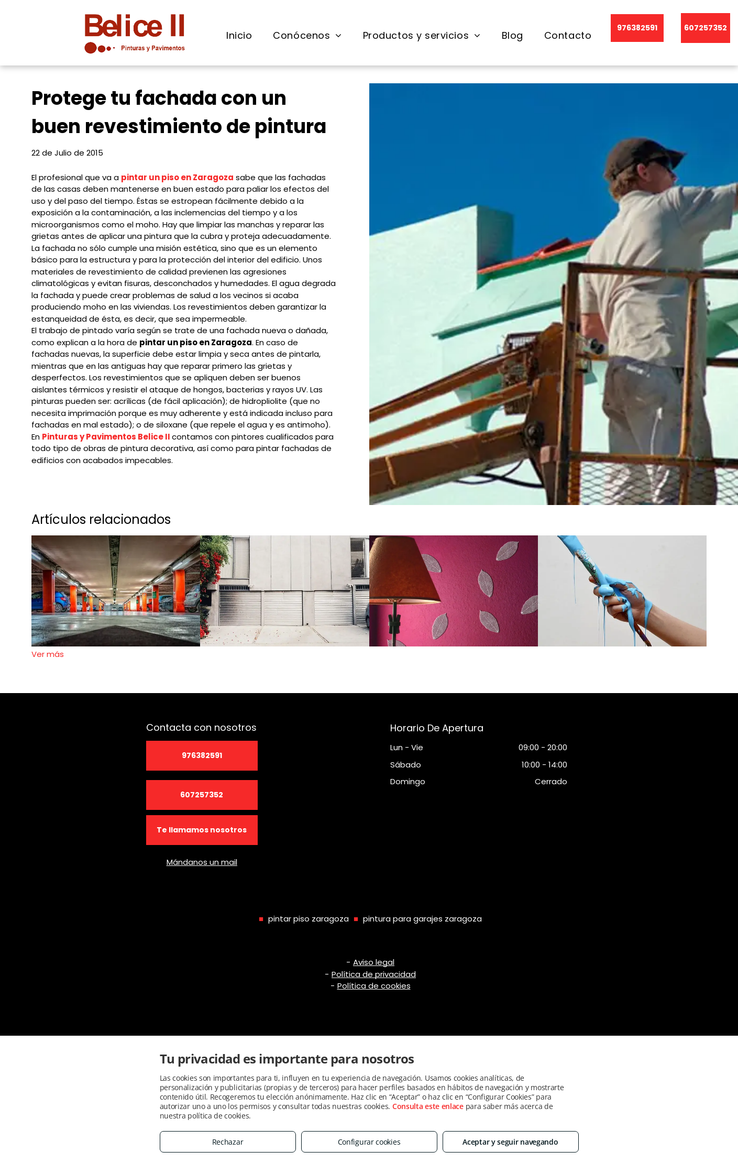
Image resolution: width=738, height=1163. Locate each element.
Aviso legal (373, 962)
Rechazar (228, 1142)
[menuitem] (239, 36)
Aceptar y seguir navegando (510, 1142)
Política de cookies (374, 985)
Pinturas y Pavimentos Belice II (106, 436)
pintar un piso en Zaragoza (177, 177)
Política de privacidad (374, 974)
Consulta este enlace (428, 1106)
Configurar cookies (369, 1142)
